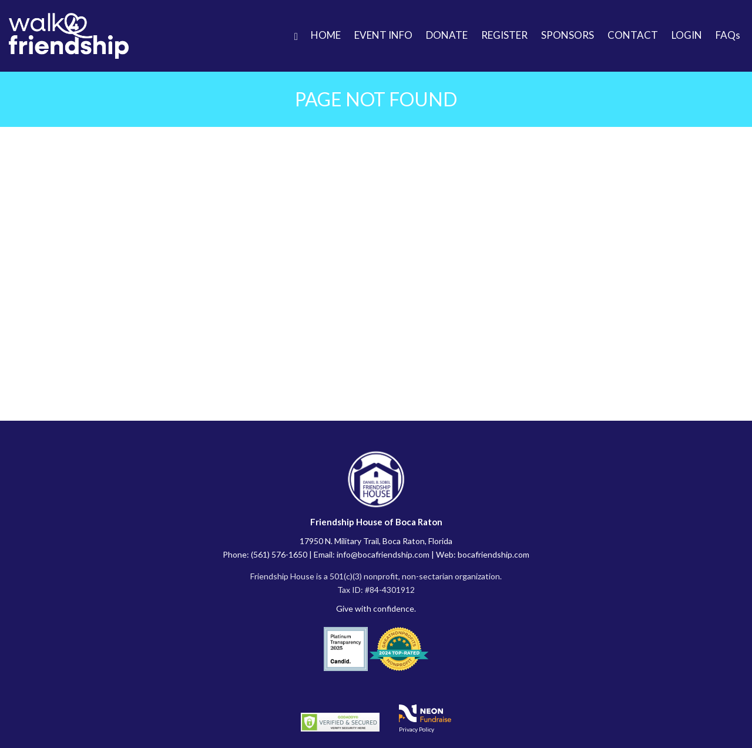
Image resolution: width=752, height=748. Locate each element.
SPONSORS (567, 35)
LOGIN (687, 35)
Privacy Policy (416, 729)
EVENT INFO (383, 35)
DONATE (447, 35)
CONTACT (632, 35)
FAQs (728, 35)
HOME (326, 35)
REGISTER (504, 35)
